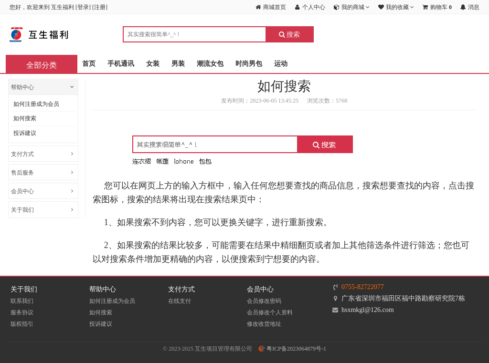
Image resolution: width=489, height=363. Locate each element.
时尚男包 (248, 63)
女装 (152, 63)
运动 (280, 63)
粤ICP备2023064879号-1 (292, 348)
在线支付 (179, 301)
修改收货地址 (264, 324)
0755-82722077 (362, 286)
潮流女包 (210, 63)
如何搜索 (24, 118)
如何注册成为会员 (36, 104)
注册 (100, 7)
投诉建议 (24, 133)
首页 (89, 63)
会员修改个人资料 (270, 312)
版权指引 (22, 324)
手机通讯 (120, 63)
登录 (83, 7)
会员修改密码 (264, 301)
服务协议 (22, 312)
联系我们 (22, 301)
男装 (178, 63)
